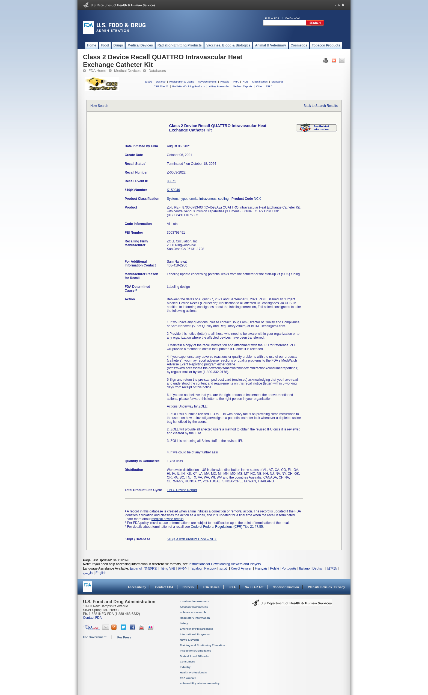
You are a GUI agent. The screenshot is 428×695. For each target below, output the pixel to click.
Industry (185, 666)
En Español (293, 18)
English (101, 573)
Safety (184, 623)
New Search (99, 106)
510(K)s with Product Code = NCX (191, 539)
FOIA (232, 587)
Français (261, 568)
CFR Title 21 (161, 86)
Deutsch (318, 568)
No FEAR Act (254, 587)
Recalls (224, 81)
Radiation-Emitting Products (188, 86)
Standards (278, 81)
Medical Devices (127, 71)
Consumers (187, 661)
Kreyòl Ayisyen (241, 568)
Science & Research (193, 612)
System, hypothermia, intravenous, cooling (197, 199)
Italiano (304, 568)
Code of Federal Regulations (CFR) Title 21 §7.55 (227, 527)
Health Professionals (193, 672)
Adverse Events (207, 81)
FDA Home (97, 71)
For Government (94, 637)
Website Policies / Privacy (326, 587)
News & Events (189, 639)
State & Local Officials (194, 656)
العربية (223, 568)
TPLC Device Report (182, 490)
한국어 (183, 568)
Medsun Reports (242, 86)
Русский (210, 568)
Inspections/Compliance (195, 650)
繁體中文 (150, 568)
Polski (274, 568)
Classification (260, 81)
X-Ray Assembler (219, 86)
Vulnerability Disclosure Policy (199, 683)
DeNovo (160, 81)
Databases (157, 71)
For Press (124, 637)
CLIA (259, 86)
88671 (171, 181)
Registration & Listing (182, 81)
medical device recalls (167, 519)
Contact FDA (164, 587)
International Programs (195, 634)
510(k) (148, 81)
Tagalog (196, 568)
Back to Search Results (321, 106)
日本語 (332, 568)
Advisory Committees (194, 606)
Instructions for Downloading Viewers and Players (225, 564)
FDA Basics (211, 587)
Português (288, 568)
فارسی (88, 573)
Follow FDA (272, 18)
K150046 (173, 190)
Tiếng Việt (167, 568)
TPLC (269, 86)
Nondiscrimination (286, 587)
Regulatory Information (195, 617)
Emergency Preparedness (196, 628)
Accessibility (137, 587)
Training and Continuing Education (202, 645)
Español (136, 568)
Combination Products (194, 601)
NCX (257, 199)
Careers (188, 587)
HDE (245, 81)
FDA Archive (188, 677)
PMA (236, 81)
